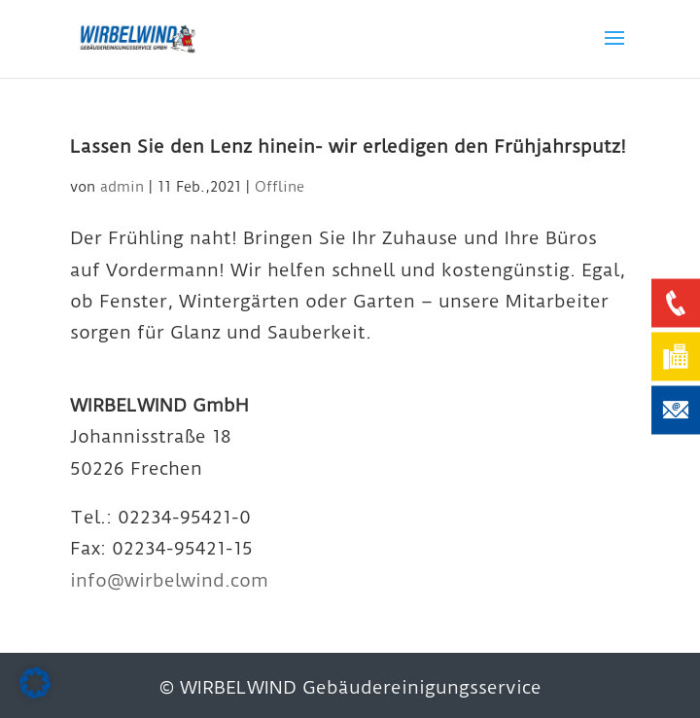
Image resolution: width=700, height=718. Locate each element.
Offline (279, 187)
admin (122, 187)
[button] (35, 683)
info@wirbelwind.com (169, 580)
